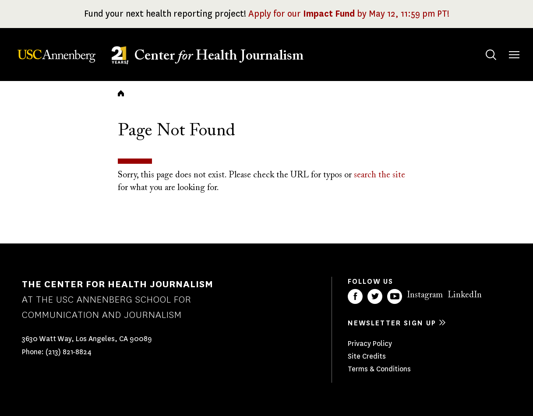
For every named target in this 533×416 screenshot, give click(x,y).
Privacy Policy (370, 343)
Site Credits (367, 356)
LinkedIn (465, 295)
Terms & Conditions (379, 369)
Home (121, 93)
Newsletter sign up (392, 323)
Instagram (425, 295)
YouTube (394, 296)
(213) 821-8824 (69, 351)
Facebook (355, 296)
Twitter (374, 296)
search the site (379, 175)
